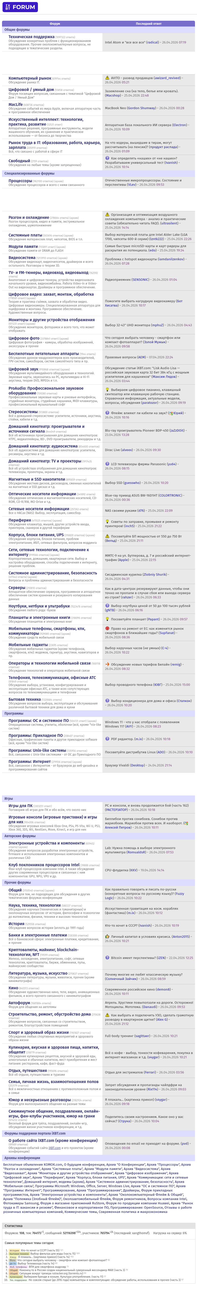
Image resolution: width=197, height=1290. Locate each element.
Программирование (59, 1190)
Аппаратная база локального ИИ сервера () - (147, 127)
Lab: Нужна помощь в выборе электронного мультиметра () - (140, 850)
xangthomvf (140, 1233)
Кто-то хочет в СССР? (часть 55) (40, 1250)
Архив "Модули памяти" (103, 1169)
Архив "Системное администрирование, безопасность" (129, 1182)
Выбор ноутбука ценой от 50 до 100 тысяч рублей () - (147, 608)
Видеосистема (22, 257)
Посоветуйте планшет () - (149, 619)
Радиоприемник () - (141, 279)
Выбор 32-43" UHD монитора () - (148, 325)
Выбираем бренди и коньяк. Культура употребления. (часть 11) (63, 1276)
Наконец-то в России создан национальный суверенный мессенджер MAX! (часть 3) (72, 1270)
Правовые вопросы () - (139, 357)
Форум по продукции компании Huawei (137, 1203)
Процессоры (20, 180)
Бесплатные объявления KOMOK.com (32, 1164)
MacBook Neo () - (144, 108)
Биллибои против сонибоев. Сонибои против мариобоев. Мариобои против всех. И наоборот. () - (147, 823)
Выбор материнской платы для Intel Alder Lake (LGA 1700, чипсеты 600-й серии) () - (148, 236)
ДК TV (13, 1263)
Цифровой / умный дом (31, 89)
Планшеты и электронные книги (39, 617)
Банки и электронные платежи (38, 935)
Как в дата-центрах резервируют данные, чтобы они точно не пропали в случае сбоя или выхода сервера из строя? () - (147, 593)
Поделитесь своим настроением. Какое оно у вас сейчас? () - (144, 1119)
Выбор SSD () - (136, 483)
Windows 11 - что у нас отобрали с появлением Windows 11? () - (142, 724)
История (17, 923)
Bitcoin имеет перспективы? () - (152, 958)
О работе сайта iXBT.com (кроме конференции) (53, 1140)
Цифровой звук (23, 369)
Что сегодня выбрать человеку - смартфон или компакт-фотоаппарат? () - (142, 342)
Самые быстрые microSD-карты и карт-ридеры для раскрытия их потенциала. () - (145, 248)
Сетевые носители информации (39, 508)
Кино (13, 988)
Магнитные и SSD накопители (37, 479)
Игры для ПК (21, 805)
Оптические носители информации (42, 493)
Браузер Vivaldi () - (138, 765)
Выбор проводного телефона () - (147, 685)
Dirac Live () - (133, 450)
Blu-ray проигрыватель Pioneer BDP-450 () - (146, 432)
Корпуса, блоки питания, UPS (36, 534)
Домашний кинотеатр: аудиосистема (43, 446)
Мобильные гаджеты (28, 644)
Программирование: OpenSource (137, 1207)
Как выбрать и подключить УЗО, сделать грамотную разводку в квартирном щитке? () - (149, 1019)
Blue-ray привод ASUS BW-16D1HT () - (144, 497)
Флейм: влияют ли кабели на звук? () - (145, 415)
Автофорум (19, 1002)
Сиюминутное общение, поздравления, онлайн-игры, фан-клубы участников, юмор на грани (54, 1113)
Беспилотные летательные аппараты (44, 353)
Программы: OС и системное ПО (39, 720)
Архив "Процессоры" (163, 1164)
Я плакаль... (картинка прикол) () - (137, 1101)
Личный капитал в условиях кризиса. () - (148, 938)
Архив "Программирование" (99, 1190)
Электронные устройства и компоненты (47, 843)
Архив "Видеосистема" (141, 1169)
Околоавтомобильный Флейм (87, 1199)
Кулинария (16, 1276)
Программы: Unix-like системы (37, 750)
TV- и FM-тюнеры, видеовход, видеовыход (49, 272)
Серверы (17, 587)
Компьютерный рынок (30, 78)
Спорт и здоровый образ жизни (39, 1032)
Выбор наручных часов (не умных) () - (137, 650)
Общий (15, 890)
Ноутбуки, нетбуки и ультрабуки (39, 606)
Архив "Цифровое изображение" (141, 1173)
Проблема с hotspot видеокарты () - (146, 261)
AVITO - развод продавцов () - (144, 80)
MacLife (16, 104)
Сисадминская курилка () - (137, 576)
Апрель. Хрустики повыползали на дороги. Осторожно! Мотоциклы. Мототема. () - (149, 1004)
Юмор (13, 1257)
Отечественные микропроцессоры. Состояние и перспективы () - (143, 182)
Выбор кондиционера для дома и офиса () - (148, 703)
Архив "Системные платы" (62, 1169)
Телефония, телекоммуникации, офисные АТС (52, 677)
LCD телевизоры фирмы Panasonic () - (142, 466)
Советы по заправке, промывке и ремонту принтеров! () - (142, 524)
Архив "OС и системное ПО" (152, 1186)
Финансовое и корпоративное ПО (81, 1207)
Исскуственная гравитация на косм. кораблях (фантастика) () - (141, 910)
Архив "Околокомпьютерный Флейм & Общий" (145, 1194)
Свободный (19, 160)
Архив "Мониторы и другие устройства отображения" (70, 1173)
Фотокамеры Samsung (21, 1203)
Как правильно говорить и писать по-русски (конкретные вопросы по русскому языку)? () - (144, 893)
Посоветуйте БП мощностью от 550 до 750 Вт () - (143, 538)
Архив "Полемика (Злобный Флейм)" (32, 1199)
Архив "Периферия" (48, 1177)
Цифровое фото (24, 338)
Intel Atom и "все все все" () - (145, 42)
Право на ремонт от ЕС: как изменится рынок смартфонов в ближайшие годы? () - (144, 632)
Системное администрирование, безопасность (53, 573)
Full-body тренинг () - (141, 1036)
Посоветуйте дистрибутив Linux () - (149, 752)
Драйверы (131, 1190)
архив (59, 181)
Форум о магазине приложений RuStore (72, 1203)
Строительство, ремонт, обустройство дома (50, 1014)
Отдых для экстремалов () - (144, 1072)
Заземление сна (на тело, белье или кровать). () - (141, 93)
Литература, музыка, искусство (38, 973)
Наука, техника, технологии (35, 905)
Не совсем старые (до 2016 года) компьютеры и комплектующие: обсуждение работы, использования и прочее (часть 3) (105, 1280)
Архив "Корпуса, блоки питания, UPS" (95, 1177)
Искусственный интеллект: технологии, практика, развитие (46, 122)
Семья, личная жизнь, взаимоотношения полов (54, 1081)
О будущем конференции (84, 1164)
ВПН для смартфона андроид (47, 1267)
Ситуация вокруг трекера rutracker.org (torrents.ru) (51, 1273)
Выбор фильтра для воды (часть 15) (53, 1253)
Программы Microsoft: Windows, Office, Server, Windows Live (82, 1186)
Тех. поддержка (18, 1280)
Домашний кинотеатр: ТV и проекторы (45, 461)
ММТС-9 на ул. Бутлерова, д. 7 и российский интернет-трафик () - (148, 557)
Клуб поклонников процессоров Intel (44, 864)
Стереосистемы (23, 411)
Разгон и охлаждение (29, 217)
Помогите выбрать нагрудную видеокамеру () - (143, 303)
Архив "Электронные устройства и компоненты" (68, 1194)
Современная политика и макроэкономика (133, 1212)
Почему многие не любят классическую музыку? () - (143, 976)
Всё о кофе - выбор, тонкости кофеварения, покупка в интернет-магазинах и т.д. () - (149, 1055)
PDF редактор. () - (140, 739)
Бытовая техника (25, 699)
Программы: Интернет (30, 761)
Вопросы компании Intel (166, 1199)
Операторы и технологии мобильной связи (50, 663)
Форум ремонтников (129, 1199)
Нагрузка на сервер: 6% (170, 1233)
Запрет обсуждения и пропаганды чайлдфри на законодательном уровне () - (145, 1087)
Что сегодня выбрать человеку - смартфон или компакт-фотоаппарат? (62, 1260)
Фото (12, 1260)
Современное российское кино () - (139, 991)
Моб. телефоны (18, 1266)
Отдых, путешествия (28, 1070)
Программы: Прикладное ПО (36, 735)
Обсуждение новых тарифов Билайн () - (144, 666)
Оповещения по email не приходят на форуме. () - (148, 1145)
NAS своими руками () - (139, 510)
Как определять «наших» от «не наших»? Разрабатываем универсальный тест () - (142, 162)
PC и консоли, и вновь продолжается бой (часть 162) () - (147, 807)
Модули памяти (23, 246)
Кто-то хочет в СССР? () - (142, 925)
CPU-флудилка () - (134, 870)
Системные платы (25, 235)
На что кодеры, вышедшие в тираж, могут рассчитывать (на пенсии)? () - (142, 146)
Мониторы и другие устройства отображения (52, 319)
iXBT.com (55, 1148)
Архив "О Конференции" (125, 1164)
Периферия (20, 520)
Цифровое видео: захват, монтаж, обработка (51, 294)
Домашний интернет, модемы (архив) (54, 1182)
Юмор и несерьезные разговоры (40, 1099)
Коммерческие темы (80, 1212)
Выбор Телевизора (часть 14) (36, 1263)
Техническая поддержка (32, 36)
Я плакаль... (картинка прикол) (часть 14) (44, 1257)
